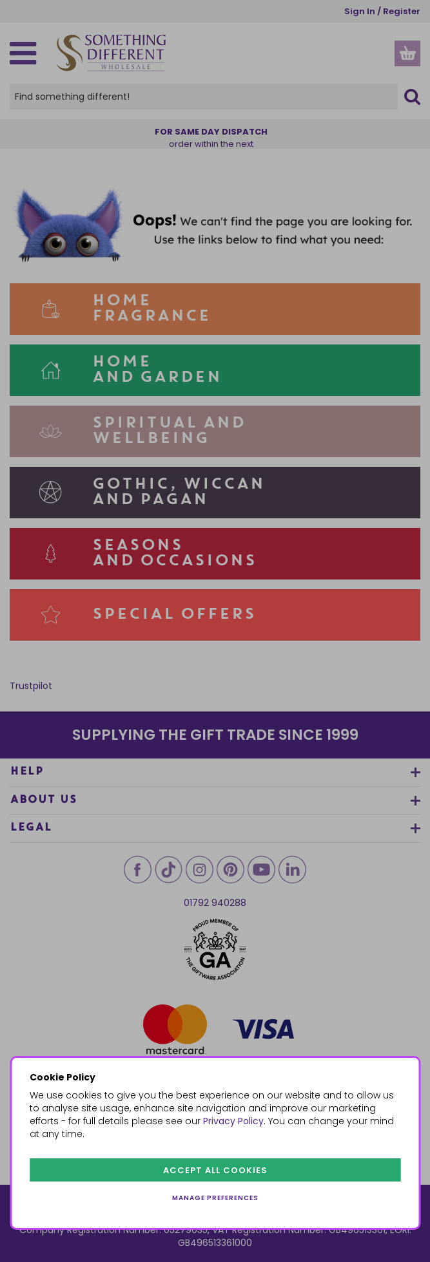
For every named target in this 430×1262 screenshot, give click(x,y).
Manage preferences (215, 1198)
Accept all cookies (215, 1170)
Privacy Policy (233, 1121)
